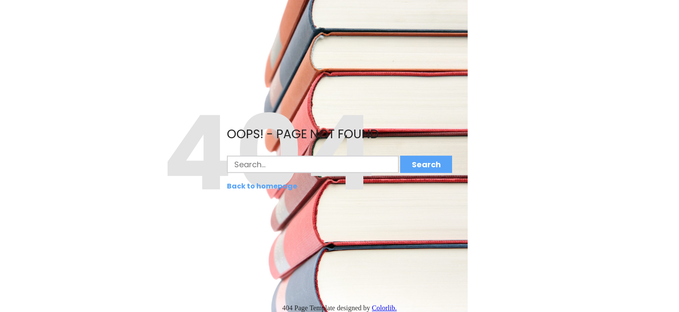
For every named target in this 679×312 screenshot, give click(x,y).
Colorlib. (384, 308)
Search (426, 164)
